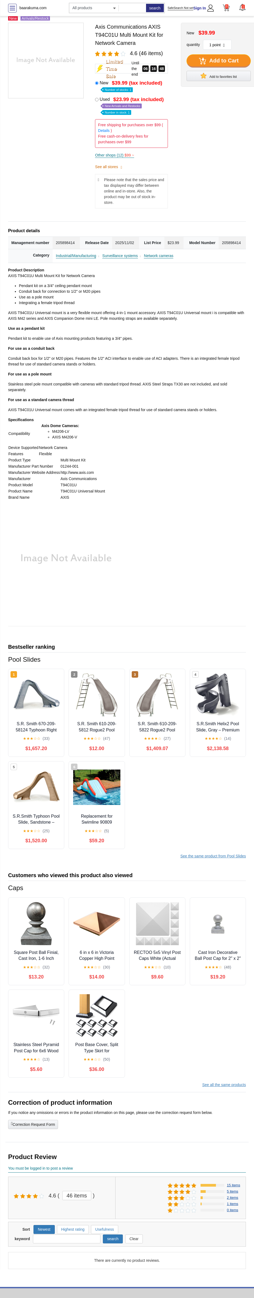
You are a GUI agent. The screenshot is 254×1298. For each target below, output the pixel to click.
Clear (134, 1239)
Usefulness (104, 1229)
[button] (242, 7)
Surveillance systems (120, 256)
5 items (232, 1191)
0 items (232, 1210)
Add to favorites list (219, 76)
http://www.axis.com (77, 472)
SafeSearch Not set (180, 7)
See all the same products (224, 1085)
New (131, 86)
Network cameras (158, 256)
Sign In (199, 8)
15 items (233, 1185)
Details (104, 130)
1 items (232, 1204)
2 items (232, 1198)
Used (132, 105)
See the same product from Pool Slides (213, 856)
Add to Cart (219, 61)
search (155, 8)
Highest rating (72, 1229)
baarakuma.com (32, 8)
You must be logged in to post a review (40, 1168)
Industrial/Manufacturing (76, 256)
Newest (44, 1229)
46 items (77, 1196)
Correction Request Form (33, 1124)
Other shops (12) (114, 155)
